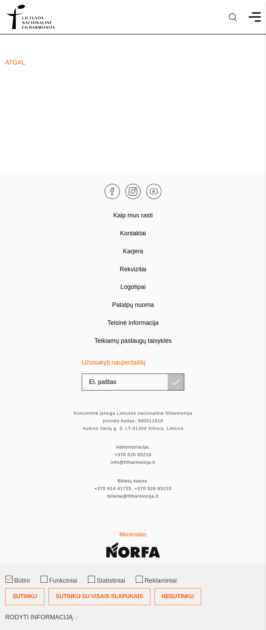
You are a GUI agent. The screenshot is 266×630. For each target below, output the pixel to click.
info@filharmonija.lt (133, 462)
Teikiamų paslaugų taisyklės (132, 340)
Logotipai (132, 286)
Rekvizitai (132, 269)
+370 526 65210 (133, 454)
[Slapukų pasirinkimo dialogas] (133, 596)
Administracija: (133, 447)
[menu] (251, 17)
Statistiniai (106, 580)
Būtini (18, 580)
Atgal (15, 62)
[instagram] (133, 191)
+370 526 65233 (153, 488)
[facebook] (112, 191)
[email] (133, 382)
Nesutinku (178, 596)
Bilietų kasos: (132, 480)
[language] (233, 17)
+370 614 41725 (113, 488)
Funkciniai (59, 580)
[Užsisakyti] (176, 382)
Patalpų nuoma (133, 304)
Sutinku (24, 596)
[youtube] (153, 191)
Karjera (133, 251)
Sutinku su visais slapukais (99, 596)
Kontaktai (133, 233)
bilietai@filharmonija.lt (133, 496)
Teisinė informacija (133, 322)
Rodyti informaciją (41, 617)
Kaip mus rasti (133, 215)
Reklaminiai (156, 580)
